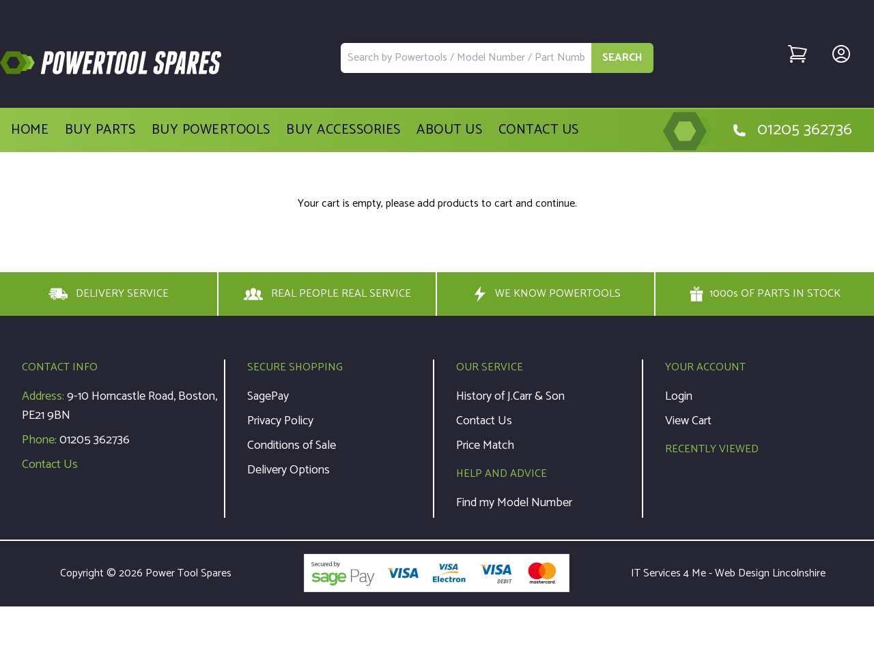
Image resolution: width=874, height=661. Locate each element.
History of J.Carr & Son (510, 396)
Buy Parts (100, 130)
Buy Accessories (343, 130)
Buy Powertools (211, 130)
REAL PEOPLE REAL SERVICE (327, 294)
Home (29, 130)
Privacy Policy (280, 421)
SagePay (268, 396)
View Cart (688, 421)
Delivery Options (288, 470)
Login (678, 396)
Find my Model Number (514, 503)
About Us (449, 130)
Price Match (485, 445)
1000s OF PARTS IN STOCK (765, 294)
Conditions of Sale (291, 445)
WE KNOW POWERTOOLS (545, 294)
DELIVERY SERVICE (108, 294)
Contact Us (538, 130)
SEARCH (622, 57)
